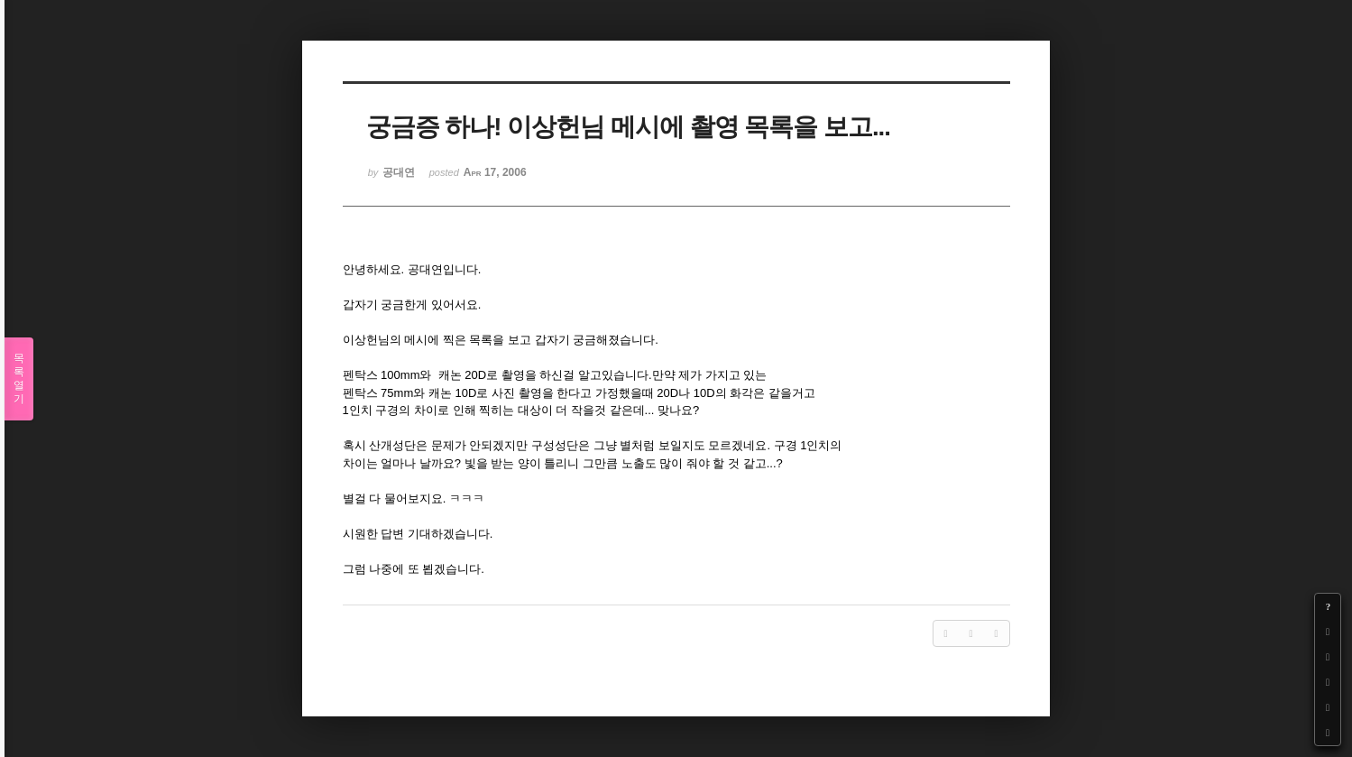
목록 (19, 379)
